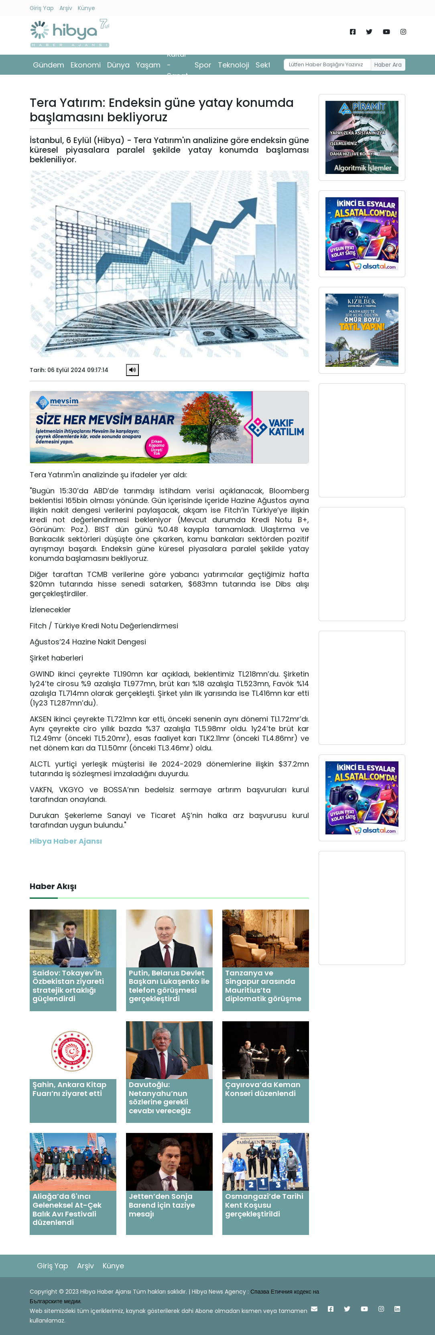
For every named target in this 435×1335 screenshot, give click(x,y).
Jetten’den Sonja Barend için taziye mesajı (162, 1204)
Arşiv (65, 8)
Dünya (118, 65)
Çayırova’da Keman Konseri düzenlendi (263, 1088)
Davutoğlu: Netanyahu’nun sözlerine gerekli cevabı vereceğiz (160, 1097)
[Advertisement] (362, 440)
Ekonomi (86, 65)
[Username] (327, 65)
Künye (86, 8)
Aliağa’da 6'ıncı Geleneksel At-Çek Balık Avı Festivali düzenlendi (67, 1209)
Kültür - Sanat (177, 65)
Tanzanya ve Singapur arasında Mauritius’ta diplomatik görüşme (263, 986)
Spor (203, 65)
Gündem (48, 65)
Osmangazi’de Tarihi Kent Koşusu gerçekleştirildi (264, 1204)
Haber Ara (388, 65)
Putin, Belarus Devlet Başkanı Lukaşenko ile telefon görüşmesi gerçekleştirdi (169, 986)
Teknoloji (233, 65)
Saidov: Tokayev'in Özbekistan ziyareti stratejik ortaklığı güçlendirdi (68, 986)
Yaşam (148, 65)
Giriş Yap (42, 8)
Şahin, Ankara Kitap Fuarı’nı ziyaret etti (69, 1088)
